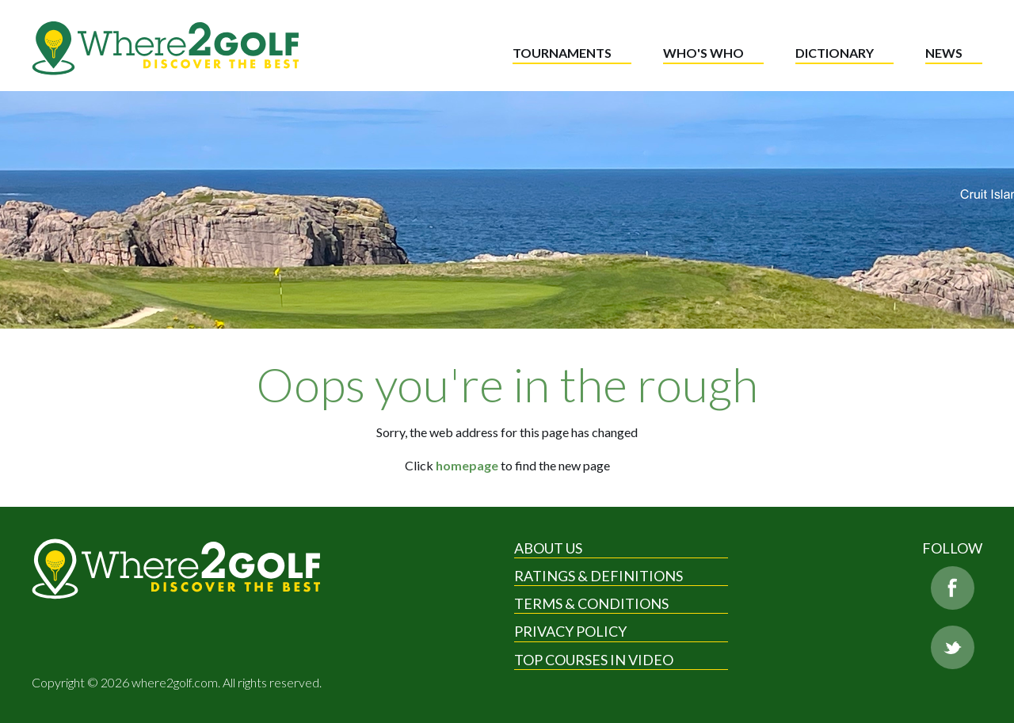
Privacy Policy (570, 631)
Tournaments (562, 52)
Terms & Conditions (591, 603)
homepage (467, 465)
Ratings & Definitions (598, 575)
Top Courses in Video (593, 659)
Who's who (703, 52)
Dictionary (834, 52)
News (944, 52)
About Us (548, 548)
